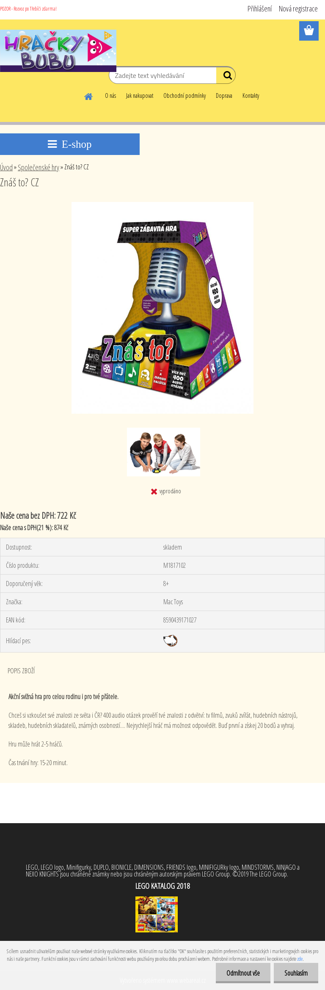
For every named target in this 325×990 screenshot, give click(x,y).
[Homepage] (88, 95)
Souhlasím (296, 973)
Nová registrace (298, 8)
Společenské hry (38, 167)
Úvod (6, 167)
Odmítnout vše (243, 973)
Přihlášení (260, 8)
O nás (110, 95)
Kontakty (250, 95)
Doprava (224, 95)
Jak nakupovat (139, 95)
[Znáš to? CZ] (162, 205)
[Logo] (58, 51)
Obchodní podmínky (184, 95)
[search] (225, 77)
